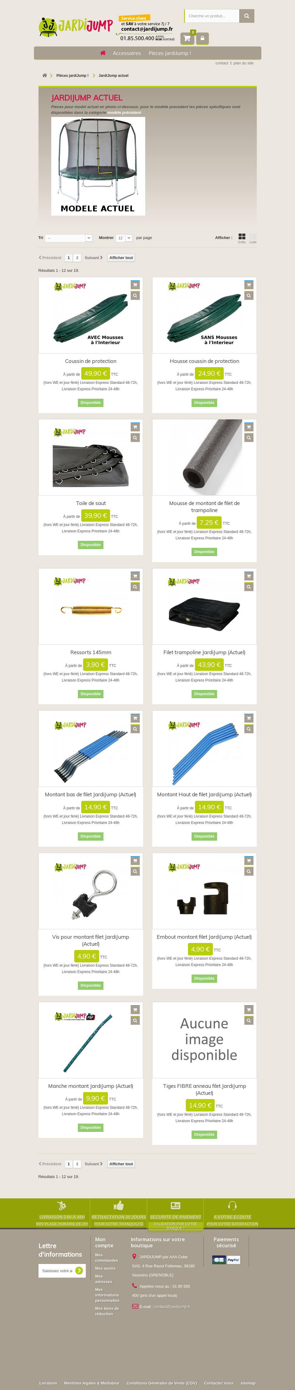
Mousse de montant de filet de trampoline (204, 506)
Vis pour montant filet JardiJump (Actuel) (90, 940)
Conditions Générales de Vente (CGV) (162, 1336)
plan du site (243, 63)
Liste (253, 238)
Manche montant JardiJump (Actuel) (90, 1086)
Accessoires (127, 53)
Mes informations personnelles (107, 1295)
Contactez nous (218, 1336)
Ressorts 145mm (90, 652)
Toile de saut (91, 503)
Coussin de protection (90, 361)
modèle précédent (124, 112)
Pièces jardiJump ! (170, 53)
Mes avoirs (105, 1268)
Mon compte (104, 1242)
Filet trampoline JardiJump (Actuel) (204, 652)
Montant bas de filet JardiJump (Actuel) (90, 794)
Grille (242, 238)
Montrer (106, 237)
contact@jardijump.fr (172, 1306)
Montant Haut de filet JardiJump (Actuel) (204, 794)
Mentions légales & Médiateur (91, 1336)
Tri (41, 237)
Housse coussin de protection (204, 361)
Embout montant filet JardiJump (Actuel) (204, 937)
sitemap (248, 1336)
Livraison (48, 1336)
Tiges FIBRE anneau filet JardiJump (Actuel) (204, 1089)
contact (222, 63)
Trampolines (111, 1351)
